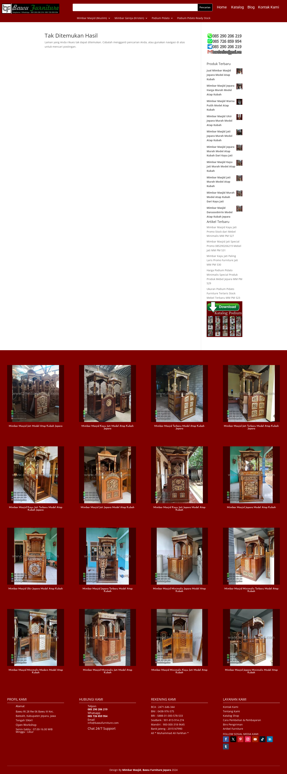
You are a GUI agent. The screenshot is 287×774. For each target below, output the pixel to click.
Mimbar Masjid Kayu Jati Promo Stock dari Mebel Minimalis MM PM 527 (222, 231)
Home (222, 7)
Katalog (237, 7)
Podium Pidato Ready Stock (193, 18)
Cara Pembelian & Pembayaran (242, 720)
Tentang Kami (231, 711)
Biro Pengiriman (233, 724)
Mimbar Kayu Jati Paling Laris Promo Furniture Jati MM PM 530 (222, 260)
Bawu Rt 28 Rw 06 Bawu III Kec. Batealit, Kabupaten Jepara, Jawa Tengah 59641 (36, 716)
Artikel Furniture (233, 728)
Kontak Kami (268, 7)
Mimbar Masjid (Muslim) (92, 18)
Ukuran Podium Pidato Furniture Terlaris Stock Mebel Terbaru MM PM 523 (223, 293)
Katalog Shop (231, 715)
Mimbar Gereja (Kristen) (129, 18)
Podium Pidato (160, 18)
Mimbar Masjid (131, 770)
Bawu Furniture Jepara (157, 770)
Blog (251, 7)
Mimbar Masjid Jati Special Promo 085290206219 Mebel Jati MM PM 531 (224, 246)
